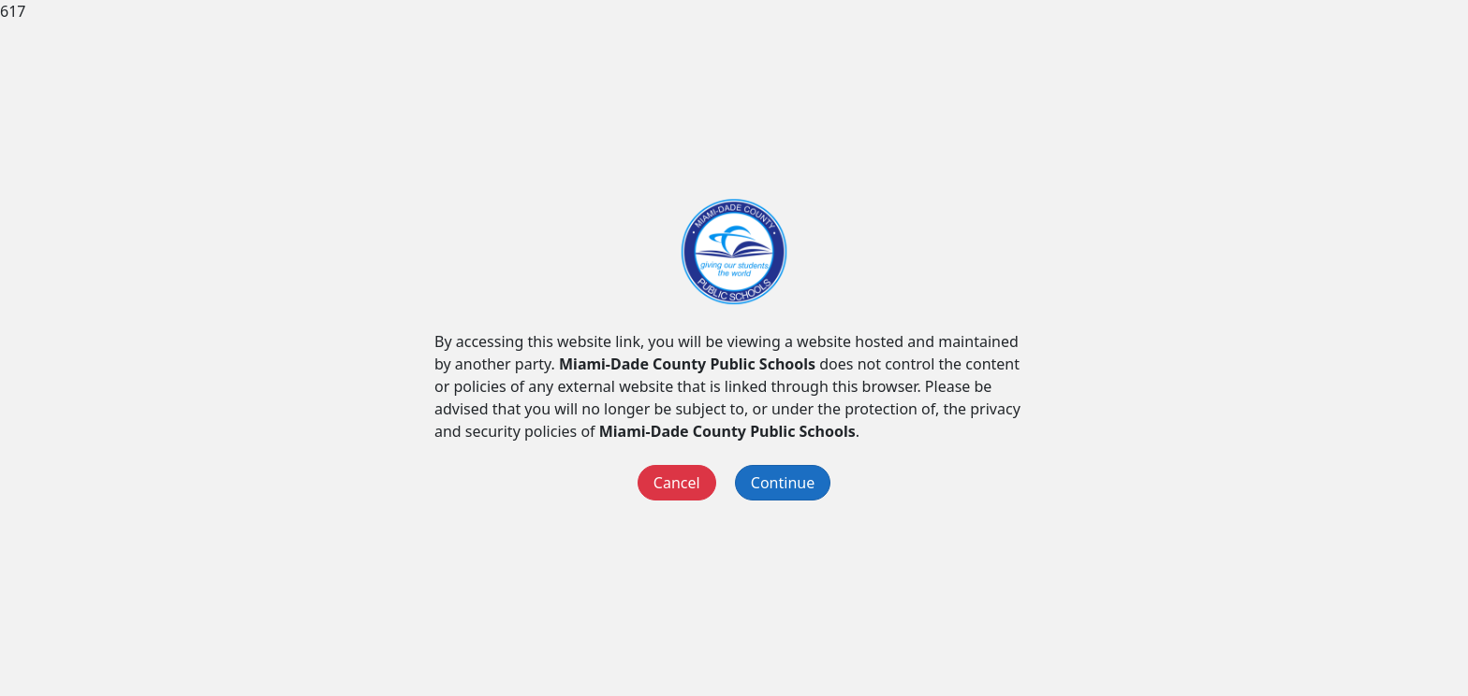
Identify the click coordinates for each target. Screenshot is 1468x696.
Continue (783, 482)
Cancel (676, 482)
